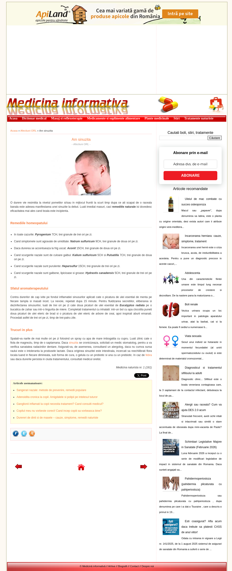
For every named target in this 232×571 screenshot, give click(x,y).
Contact (134, 566)
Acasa (14, 130)
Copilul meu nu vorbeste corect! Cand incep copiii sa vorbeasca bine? (59, 410)
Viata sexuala (193, 336)
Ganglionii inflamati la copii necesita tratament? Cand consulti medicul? (60, 403)
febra (149, 355)
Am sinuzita (81, 139)
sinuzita (73, 342)
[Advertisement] (116, 60)
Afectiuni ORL (28, 130)
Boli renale (191, 304)
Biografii (122, 566)
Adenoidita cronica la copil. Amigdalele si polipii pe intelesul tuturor (57, 397)
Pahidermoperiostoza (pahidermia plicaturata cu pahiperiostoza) (201, 484)
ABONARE (190, 175)
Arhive (111, 566)
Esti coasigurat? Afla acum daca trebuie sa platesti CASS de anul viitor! (201, 527)
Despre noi (148, 566)
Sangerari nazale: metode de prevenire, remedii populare (51, 390)
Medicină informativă (19, 95)
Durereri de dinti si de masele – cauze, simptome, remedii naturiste (57, 417)
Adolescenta (192, 273)
